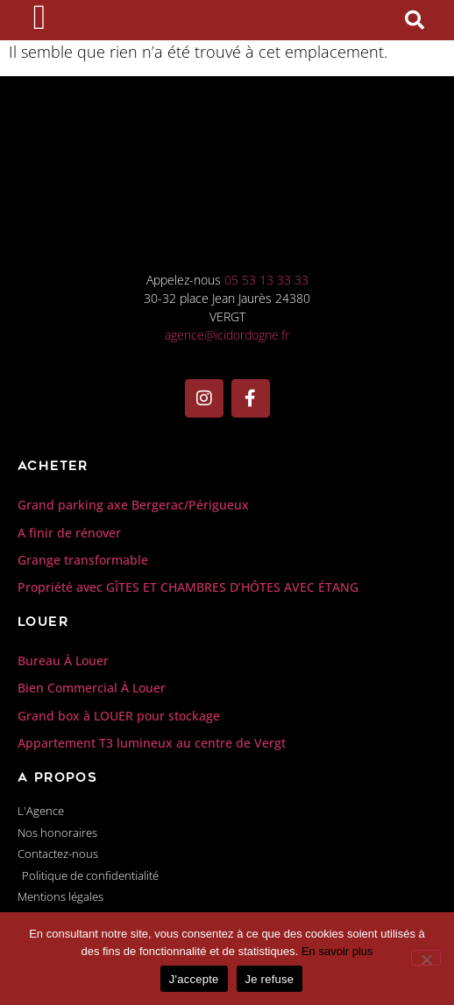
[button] (414, 55)
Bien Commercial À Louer (92, 756)
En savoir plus (337, 951)
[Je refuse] (426, 958)
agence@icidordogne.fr (227, 404)
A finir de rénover (69, 601)
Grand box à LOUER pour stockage (119, 784)
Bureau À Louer (63, 729)
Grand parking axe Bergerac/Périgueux (133, 574)
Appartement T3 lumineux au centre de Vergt (152, 812)
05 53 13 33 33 (266, 349)
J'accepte (194, 979)
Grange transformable (83, 629)
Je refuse (269, 979)
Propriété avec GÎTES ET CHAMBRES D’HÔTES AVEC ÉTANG (188, 656)
